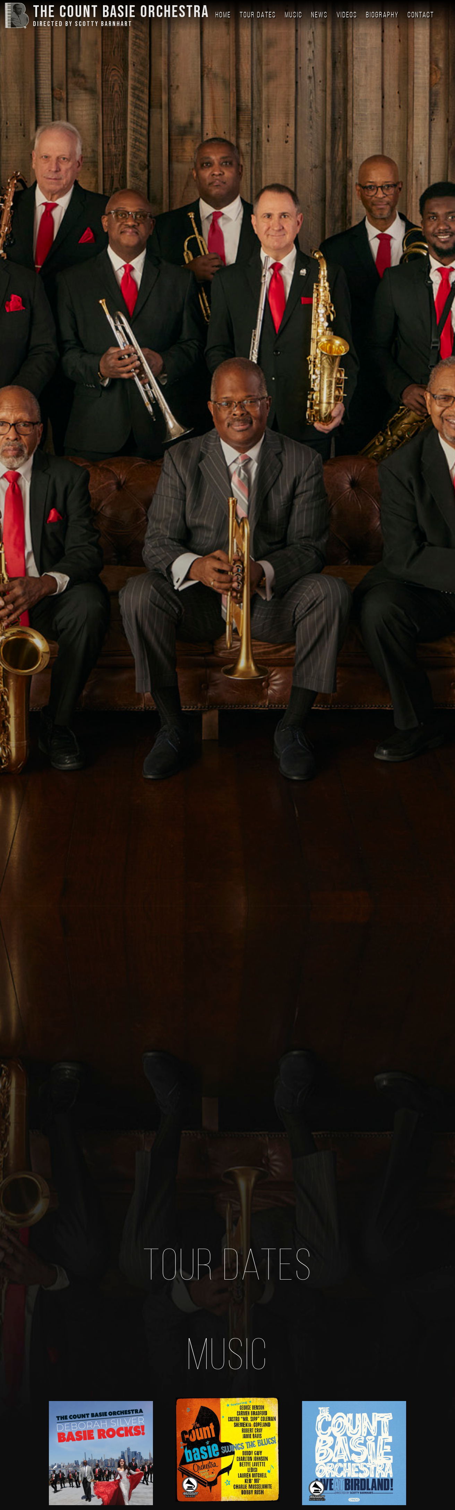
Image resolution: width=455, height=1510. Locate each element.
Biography (382, 15)
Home (223, 15)
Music (293, 15)
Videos (346, 15)
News (319, 15)
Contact (420, 15)
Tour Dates (258, 15)
